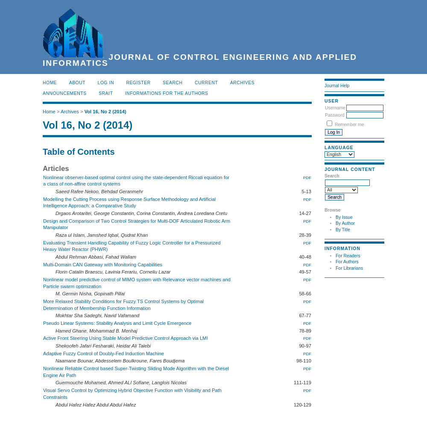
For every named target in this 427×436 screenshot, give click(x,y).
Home (50, 82)
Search (172, 82)
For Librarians (349, 268)
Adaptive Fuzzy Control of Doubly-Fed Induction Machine (103, 353)
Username (335, 108)
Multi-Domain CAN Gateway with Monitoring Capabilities (102, 264)
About (77, 82)
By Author (345, 223)
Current (206, 82)
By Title (343, 229)
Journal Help (337, 85)
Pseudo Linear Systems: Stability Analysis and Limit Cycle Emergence (117, 323)
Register (138, 82)
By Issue (344, 217)
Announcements (65, 93)
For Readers (348, 255)
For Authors (347, 261)
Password (335, 115)
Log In (106, 82)
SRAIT (106, 93)
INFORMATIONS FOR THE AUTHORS (166, 93)
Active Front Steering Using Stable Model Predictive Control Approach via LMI (125, 338)
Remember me (349, 124)
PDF (307, 177)
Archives (242, 82)
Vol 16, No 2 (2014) (105, 111)
